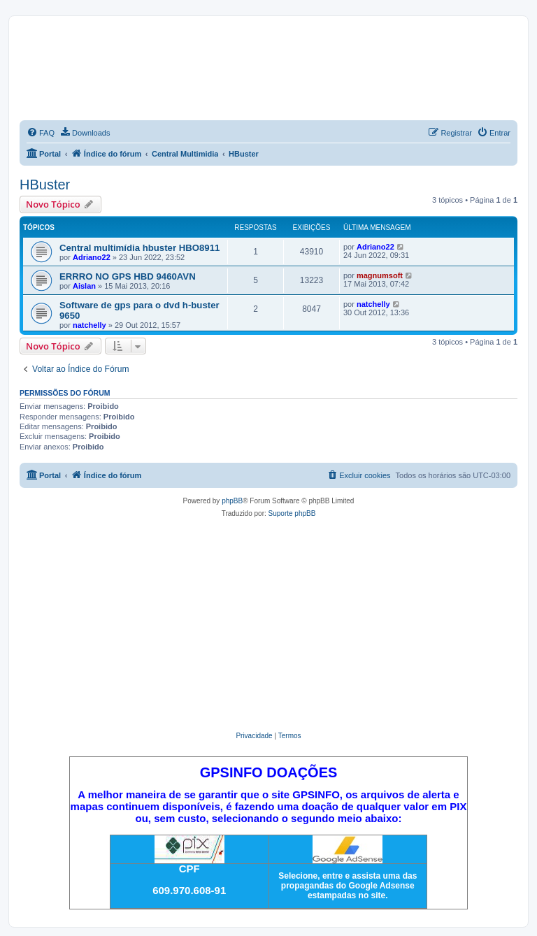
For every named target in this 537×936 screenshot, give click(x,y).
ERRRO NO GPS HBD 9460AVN (127, 276)
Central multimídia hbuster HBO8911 (139, 248)
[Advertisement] (268, 625)
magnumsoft (380, 275)
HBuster (45, 184)
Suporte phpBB (292, 513)
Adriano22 (91, 257)
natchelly (89, 325)
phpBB (232, 501)
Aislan (84, 286)
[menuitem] (41, 132)
